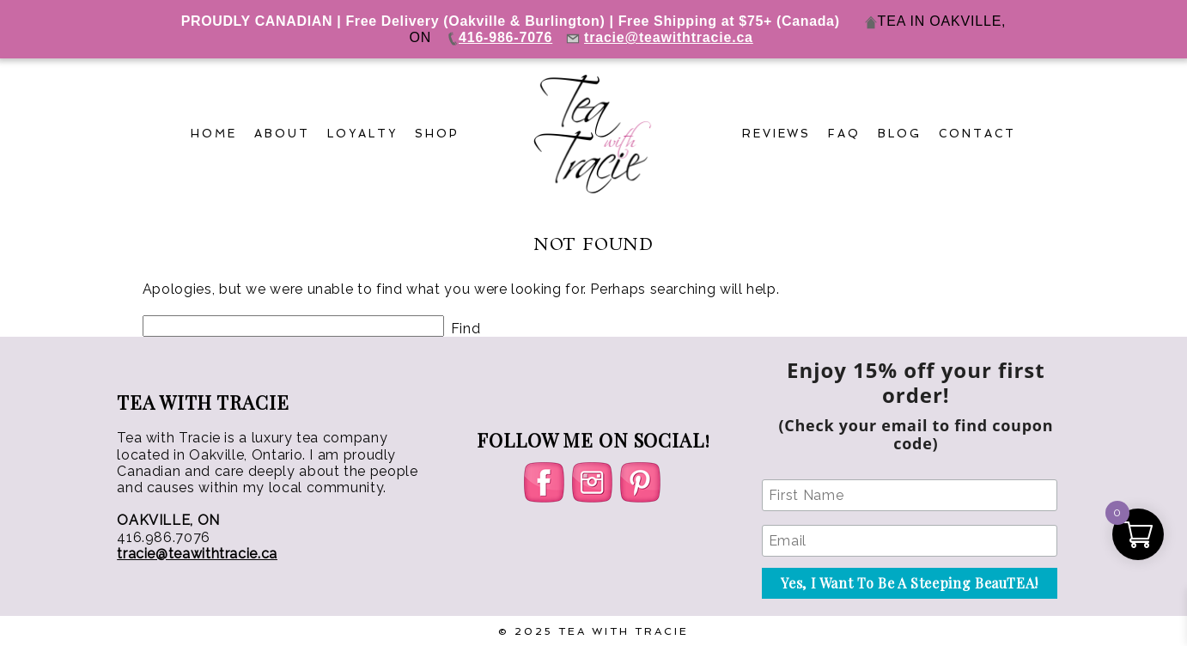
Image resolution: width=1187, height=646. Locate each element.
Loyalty (362, 133)
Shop (437, 133)
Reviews (777, 133)
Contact (977, 133)
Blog (900, 133)
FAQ (844, 133)
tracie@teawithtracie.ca (197, 553)
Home (214, 133)
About (282, 133)
